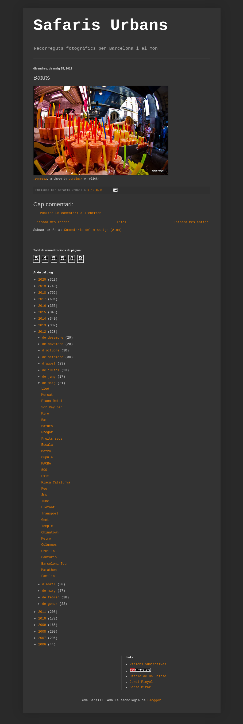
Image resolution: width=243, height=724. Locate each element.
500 (44, 470)
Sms (44, 495)
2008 (43, 632)
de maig (49, 383)
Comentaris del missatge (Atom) (93, 230)
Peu (44, 489)
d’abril (49, 584)
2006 (43, 644)
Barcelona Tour (54, 564)
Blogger (154, 700)
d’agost (49, 364)
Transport (50, 514)
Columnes (49, 545)
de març (49, 591)
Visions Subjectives (148, 664)
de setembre (53, 357)
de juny (49, 377)
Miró (45, 414)
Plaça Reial (51, 401)
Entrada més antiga (191, 222)
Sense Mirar (140, 687)
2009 (43, 625)
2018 (43, 293)
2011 (43, 612)
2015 (43, 312)
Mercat (47, 395)
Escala (47, 445)
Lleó (45, 389)
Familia (48, 576)
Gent (45, 520)
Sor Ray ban (51, 407)
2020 (43, 280)
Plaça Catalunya (55, 483)
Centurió (49, 557)
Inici (121, 222)
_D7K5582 (40, 178)
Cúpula (47, 457)
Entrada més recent (52, 222)
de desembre (53, 338)
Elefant (48, 507)
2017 (43, 299)
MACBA (46, 464)
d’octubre (51, 351)
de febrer (51, 597)
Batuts (47, 426)
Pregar (47, 432)
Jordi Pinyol (141, 682)
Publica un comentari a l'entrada (71, 213)
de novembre (53, 344)
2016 (43, 306)
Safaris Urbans (100, 26)
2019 (43, 286)
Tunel (46, 501)
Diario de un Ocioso (148, 676)
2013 (43, 325)
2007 (43, 638)
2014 (43, 319)
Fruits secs (51, 439)
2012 (43, 332)
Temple (47, 526)
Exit (45, 476)
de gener (50, 604)
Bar (44, 420)
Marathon (49, 570)
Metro (46, 451)
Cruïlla (48, 551)
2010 (43, 619)
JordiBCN (75, 178)
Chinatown (50, 533)
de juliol (51, 370)
